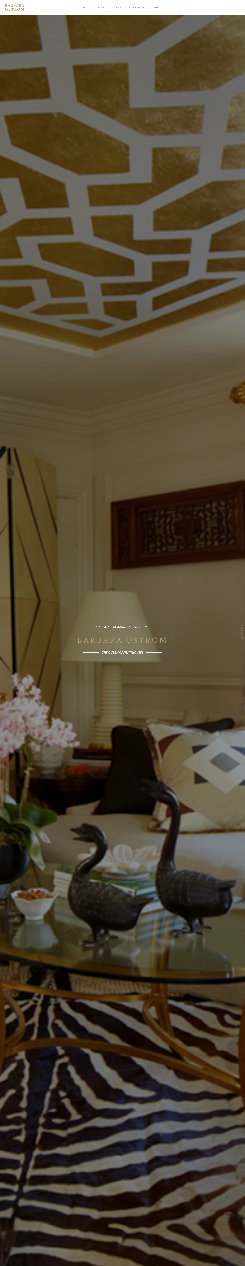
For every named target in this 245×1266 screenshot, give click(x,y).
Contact (156, 7)
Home (86, 7)
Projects (117, 7)
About (100, 7)
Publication (136, 7)
